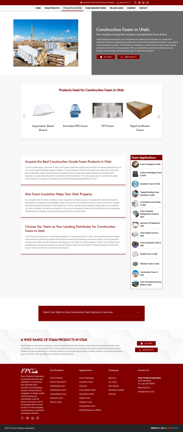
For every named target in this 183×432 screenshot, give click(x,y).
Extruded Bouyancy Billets (90, 410)
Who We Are (114, 386)
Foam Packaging (86, 378)
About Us (112, 378)
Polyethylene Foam (58, 390)
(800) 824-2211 (125, 2)
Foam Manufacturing (95, 8)
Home (38, 8)
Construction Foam (87, 406)
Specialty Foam (56, 398)
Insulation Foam (86, 382)
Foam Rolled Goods (87, 390)
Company (131, 8)
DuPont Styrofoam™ (58, 382)
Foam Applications (72, 8)
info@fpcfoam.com (146, 392)
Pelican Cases (116, 8)
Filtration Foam (85, 402)
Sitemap (112, 394)
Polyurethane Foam (58, 394)
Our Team (113, 382)
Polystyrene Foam (57, 386)
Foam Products (52, 8)
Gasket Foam (84, 398)
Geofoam (83, 386)
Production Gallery (116, 390)
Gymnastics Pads (86, 394)
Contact (143, 8)
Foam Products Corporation (149, 378)
